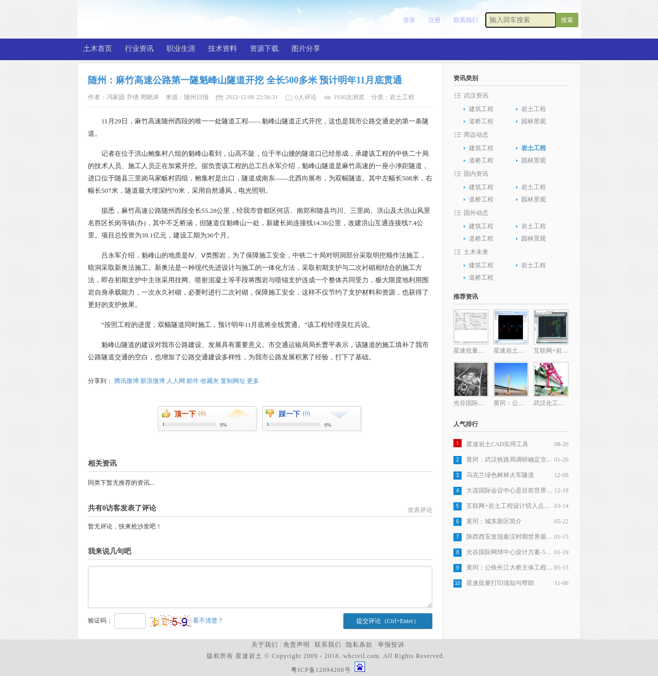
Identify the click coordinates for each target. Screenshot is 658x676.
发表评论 (420, 510)
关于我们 (264, 644)
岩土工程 (533, 109)
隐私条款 (359, 644)
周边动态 (476, 134)
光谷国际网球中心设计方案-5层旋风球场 (510, 552)
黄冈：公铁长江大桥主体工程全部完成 (510, 567)
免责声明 (296, 644)
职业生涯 (181, 48)
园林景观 (533, 121)
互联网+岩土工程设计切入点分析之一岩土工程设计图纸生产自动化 (510, 505)
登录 (409, 20)
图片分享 (305, 48)
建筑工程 (481, 109)
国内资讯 (476, 173)
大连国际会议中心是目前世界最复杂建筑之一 (510, 490)
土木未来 (476, 251)
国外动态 (476, 212)
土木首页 (97, 48)
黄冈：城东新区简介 (494, 521)
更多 (253, 381)
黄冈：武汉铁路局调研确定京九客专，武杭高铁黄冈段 (510, 459)
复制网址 (233, 381)
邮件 (193, 381)
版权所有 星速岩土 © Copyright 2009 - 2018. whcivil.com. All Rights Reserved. (328, 656)
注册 (434, 20)
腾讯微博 (126, 381)
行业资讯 (139, 48)
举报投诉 (391, 644)
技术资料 (222, 48)
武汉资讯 (476, 95)
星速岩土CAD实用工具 (497, 444)
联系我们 (465, 20)
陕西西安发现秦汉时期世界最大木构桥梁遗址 (510, 536)
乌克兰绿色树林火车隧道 (500, 475)
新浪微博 (152, 381)
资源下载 (264, 48)
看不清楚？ (187, 620)
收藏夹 (209, 381)
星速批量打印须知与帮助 (500, 583)
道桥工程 (481, 121)
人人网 (176, 381)
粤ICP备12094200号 (321, 669)
